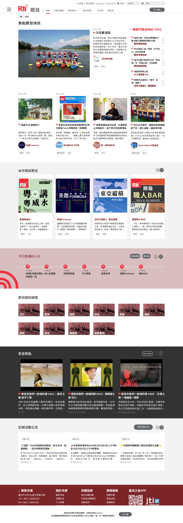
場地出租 (110, 498)
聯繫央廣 (27, 490)
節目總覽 (135, 256)
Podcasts (111, 3)
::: (75, 3)
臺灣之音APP (137, 490)
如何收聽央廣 (87, 495)
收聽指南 (87, 490)
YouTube (100, 3)
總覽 (48, 10)
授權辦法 (110, 502)
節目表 (110, 10)
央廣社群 (85, 502)
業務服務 (112, 490)
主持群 (100, 10)
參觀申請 (110, 495)
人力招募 (60, 502)
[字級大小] (133, 3)
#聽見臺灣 (59, 10)
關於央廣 (61, 490)
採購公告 (60, 498)
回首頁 (81, 3)
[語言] (154, 3)
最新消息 (60, 495)
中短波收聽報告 (88, 498)
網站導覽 (90, 3)
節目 (27, 16)
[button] (9, 9)
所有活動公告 (143, 426)
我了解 (125, 514)
